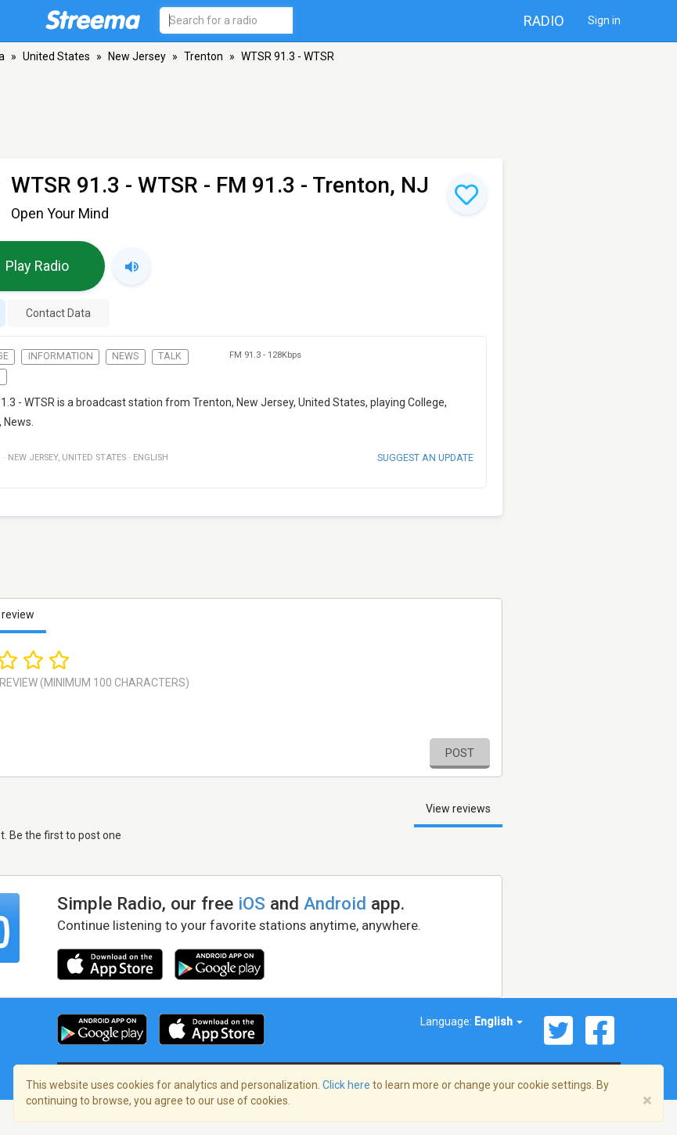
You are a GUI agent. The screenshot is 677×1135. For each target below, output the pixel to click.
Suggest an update (425, 457)
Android (335, 903)
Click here (346, 1085)
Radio (544, 21)
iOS (251, 903)
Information (60, 356)
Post (459, 753)
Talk (170, 356)
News (125, 356)
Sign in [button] (604, 20)
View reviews (458, 808)
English (498, 1021)
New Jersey (137, 56)
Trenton (203, 56)
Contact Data (58, 313)
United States (56, 56)
